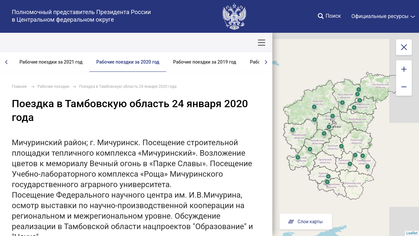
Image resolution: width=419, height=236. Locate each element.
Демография (175, 42)
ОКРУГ (24, 42)
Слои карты (306, 221)
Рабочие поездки (53, 86)
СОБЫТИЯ (85, 42)
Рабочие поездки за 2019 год (204, 62)
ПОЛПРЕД (53, 42)
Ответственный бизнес (224, 42)
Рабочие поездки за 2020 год (127, 62)
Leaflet (412, 233)
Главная (19, 86)
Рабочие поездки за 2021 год (50, 62)
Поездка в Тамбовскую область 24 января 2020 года (127, 86)
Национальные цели (128, 42)
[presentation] (6, 62)
